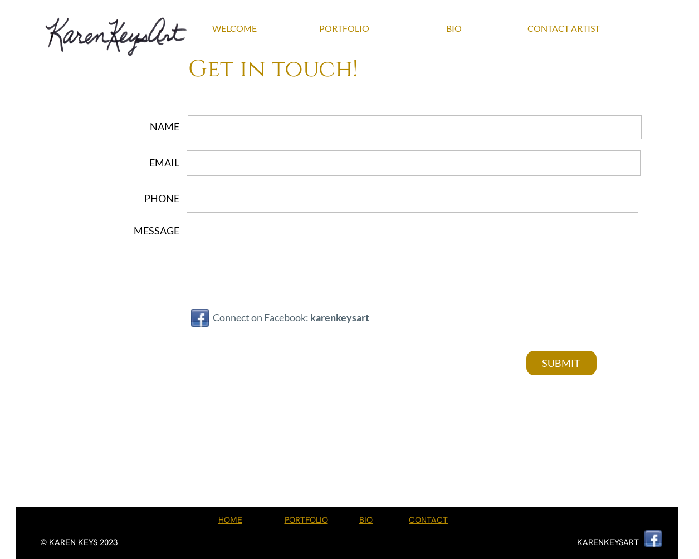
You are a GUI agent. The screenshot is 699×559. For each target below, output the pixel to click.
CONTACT (428, 520)
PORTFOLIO (306, 520)
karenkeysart (339, 317)
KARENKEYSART (608, 542)
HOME (230, 520)
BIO (366, 520)
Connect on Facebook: (261, 317)
